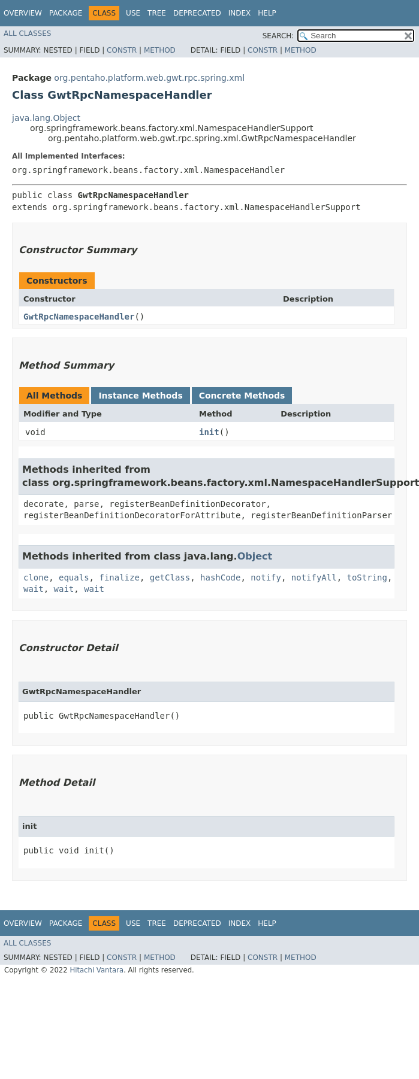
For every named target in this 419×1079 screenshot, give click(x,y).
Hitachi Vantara (96, 970)
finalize (119, 577)
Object (255, 556)
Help (267, 13)
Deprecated (197, 13)
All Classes (27, 33)
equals (74, 577)
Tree (156, 13)
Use (133, 13)
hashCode (220, 577)
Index (239, 13)
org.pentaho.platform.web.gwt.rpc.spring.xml (149, 78)
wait (33, 589)
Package (65, 13)
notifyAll (314, 577)
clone (36, 577)
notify (266, 577)
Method (160, 50)
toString (367, 577)
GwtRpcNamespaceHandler (78, 316)
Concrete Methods (242, 395)
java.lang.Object (46, 118)
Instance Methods (140, 395)
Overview (23, 13)
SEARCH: (278, 36)
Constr (122, 50)
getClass (170, 577)
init (209, 432)
